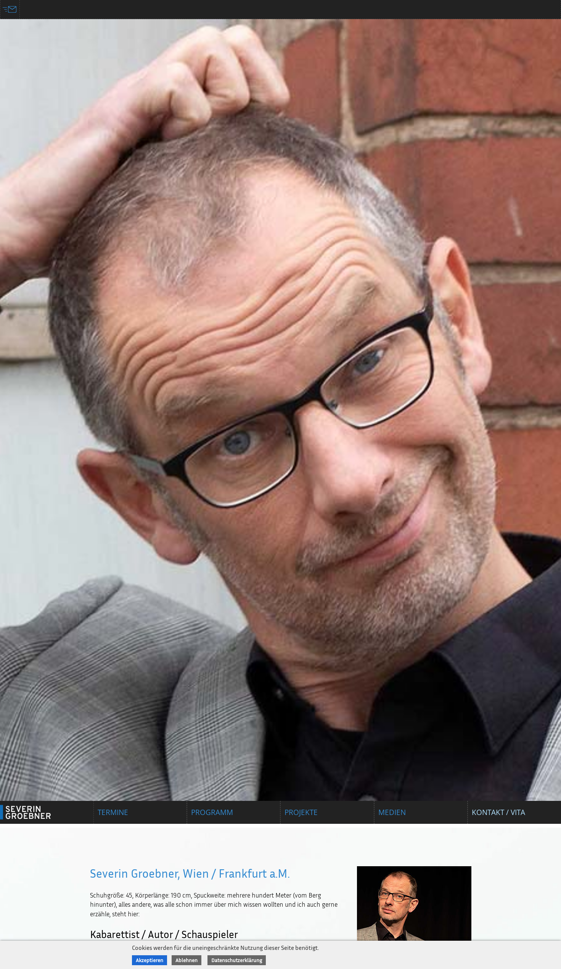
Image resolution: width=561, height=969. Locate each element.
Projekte (301, 812)
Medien (392, 812)
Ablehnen (186, 960)
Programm (212, 812)
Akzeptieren (149, 960)
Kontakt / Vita (498, 812)
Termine (113, 812)
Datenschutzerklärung (236, 960)
